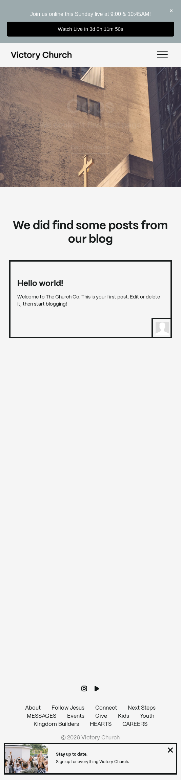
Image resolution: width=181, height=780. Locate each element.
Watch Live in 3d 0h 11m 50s (90, 29)
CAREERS (134, 724)
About (33, 708)
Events (75, 716)
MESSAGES (41, 716)
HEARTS (101, 724)
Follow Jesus (68, 708)
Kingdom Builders (56, 724)
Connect (106, 708)
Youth (147, 716)
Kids (123, 716)
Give (101, 716)
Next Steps (142, 708)
